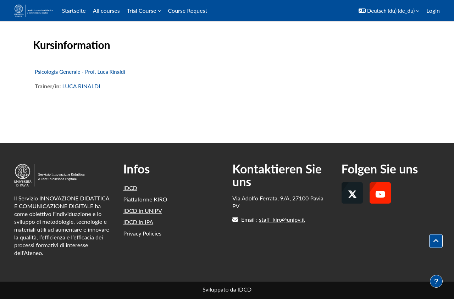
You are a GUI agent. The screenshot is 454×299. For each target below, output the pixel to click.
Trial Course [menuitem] (141, 10)
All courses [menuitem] (106, 10)
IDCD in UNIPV (142, 210)
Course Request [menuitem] (187, 10)
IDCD (130, 187)
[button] (388, 10)
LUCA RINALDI (81, 86)
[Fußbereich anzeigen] (436, 281)
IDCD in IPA (138, 221)
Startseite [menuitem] (74, 10)
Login (433, 10)
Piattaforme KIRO (145, 199)
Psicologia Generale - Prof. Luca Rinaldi (80, 71)
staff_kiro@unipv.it (282, 219)
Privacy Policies (142, 233)
